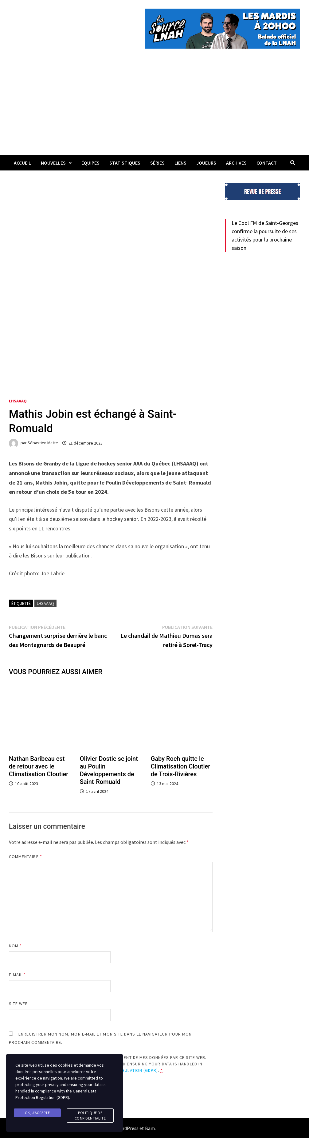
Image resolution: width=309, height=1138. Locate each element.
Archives (236, 163)
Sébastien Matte (43, 443)
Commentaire (25, 856)
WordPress (127, 1128)
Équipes (90, 163)
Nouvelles (53, 163)
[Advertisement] (154, 109)
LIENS (180, 163)
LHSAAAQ (18, 401)
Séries (157, 163)
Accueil (22, 163)
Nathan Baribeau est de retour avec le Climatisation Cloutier (38, 766)
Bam (150, 1128)
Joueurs (206, 163)
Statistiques (124, 163)
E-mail (17, 974)
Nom (15, 945)
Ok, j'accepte (37, 1112)
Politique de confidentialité (90, 1115)
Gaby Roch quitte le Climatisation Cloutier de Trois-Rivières (180, 766)
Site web (18, 1003)
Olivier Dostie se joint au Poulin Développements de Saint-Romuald (109, 770)
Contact (266, 163)
